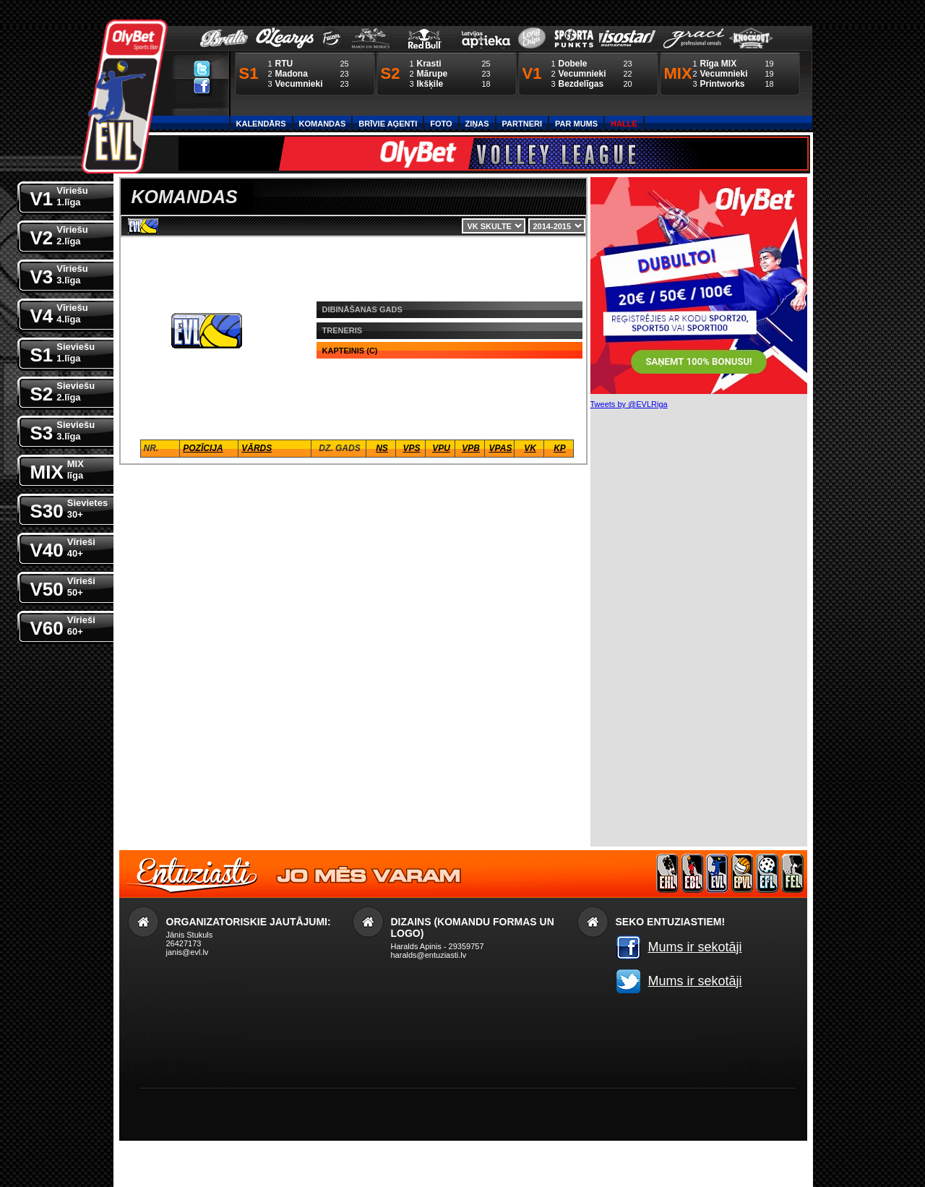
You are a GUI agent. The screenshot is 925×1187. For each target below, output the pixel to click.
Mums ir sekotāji (695, 947)
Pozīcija (203, 448)
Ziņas (477, 123)
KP (560, 448)
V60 (62, 625)
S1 (62, 352)
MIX (57, 469)
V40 (62, 547)
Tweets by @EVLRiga (629, 404)
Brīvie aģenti (387, 123)
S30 (69, 508)
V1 (59, 195)
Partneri (522, 123)
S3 (62, 430)
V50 (62, 586)
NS (382, 448)
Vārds (256, 448)
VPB (471, 448)
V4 (59, 313)
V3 (59, 274)
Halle (624, 123)
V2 (59, 234)
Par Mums (576, 123)
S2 (62, 391)
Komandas (322, 123)
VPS (411, 448)
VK (530, 448)
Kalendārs (261, 123)
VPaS (500, 448)
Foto (441, 123)
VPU (441, 448)
